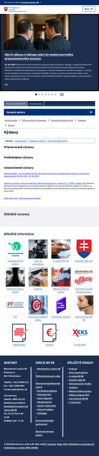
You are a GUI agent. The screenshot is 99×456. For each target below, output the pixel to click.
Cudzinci (73, 387)
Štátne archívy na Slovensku (34, 120)
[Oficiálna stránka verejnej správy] (31, 2)
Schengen (42, 413)
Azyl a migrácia (44, 398)
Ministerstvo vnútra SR (48, 368)
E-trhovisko (75, 402)
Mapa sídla (62, 444)
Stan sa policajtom (78, 372)
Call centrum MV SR (78, 398)
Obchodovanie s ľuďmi (80, 383)
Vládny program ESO (79, 395)
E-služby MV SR (76, 376)
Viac (6, 84)
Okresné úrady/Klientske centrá (48, 385)
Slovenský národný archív (62, 120)
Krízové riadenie (45, 409)
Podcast (73, 368)
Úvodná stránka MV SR (15, 103)
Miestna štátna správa (80, 391)
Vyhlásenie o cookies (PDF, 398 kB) (21, 447)
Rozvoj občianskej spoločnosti (44, 422)
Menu (88, 8)
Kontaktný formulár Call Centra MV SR (16, 408)
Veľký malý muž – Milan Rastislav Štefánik (22, 198)
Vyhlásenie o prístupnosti (81, 444)
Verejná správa (35, 103)
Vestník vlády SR (77, 380)
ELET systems (49, 444)
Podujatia (82, 120)
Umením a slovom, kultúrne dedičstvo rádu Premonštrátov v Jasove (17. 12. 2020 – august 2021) (45, 183)
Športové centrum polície (45, 433)
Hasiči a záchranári (46, 405)
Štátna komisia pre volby (48, 376)
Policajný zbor (44, 394)
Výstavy (11, 125)
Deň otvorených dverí (57, 141)
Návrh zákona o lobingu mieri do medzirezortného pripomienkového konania (39, 57)
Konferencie (21, 141)
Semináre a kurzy (37, 141)
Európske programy (47, 390)
